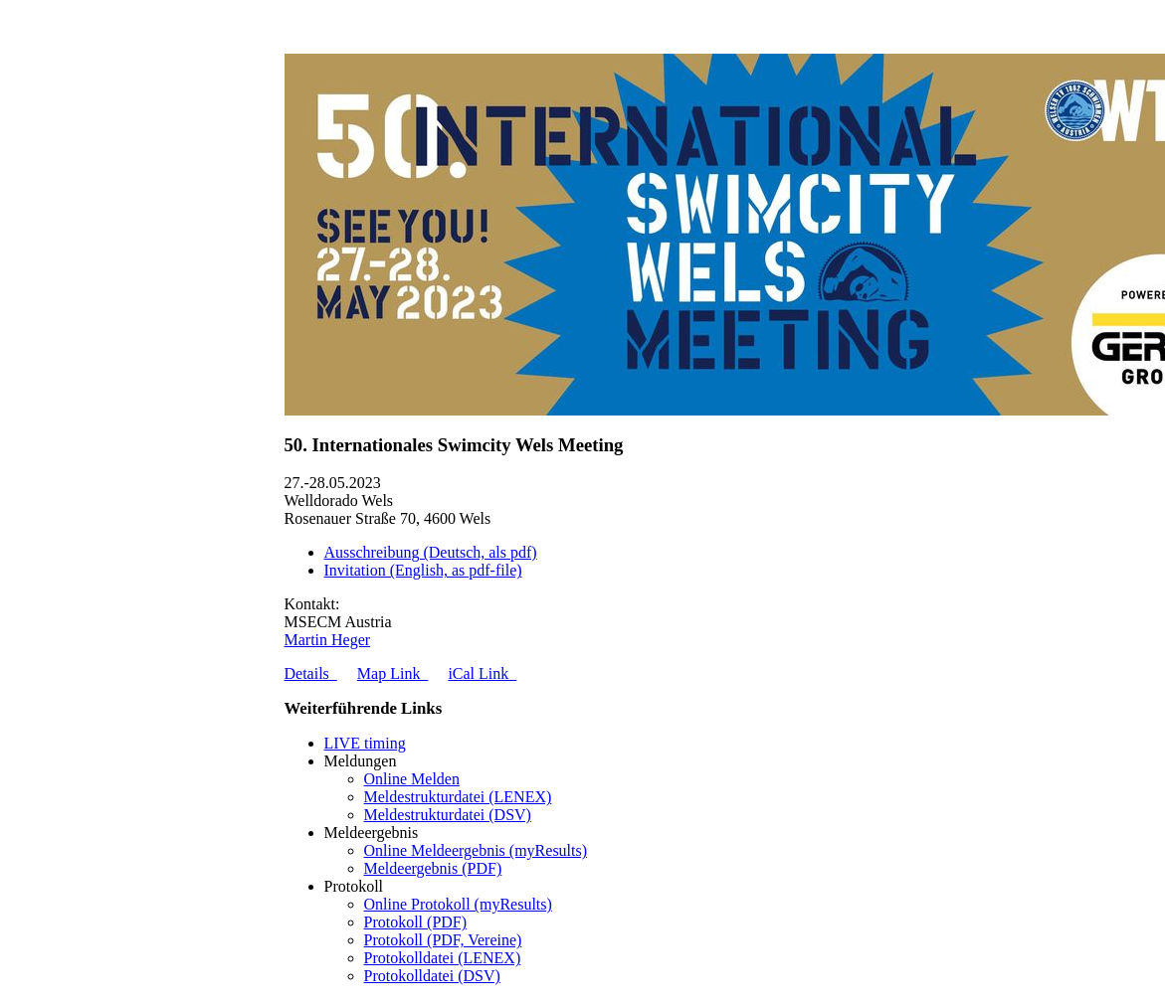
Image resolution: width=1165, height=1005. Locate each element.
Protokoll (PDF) (416, 922)
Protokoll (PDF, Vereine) (443, 939)
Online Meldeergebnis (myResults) (476, 850)
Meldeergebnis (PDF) (433, 868)
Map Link (393, 673)
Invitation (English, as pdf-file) (423, 570)
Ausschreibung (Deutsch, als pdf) (430, 552)
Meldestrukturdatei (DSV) (447, 814)
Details (311, 673)
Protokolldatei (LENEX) (442, 957)
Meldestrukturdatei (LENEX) (458, 796)
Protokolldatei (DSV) (432, 975)
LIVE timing (365, 743)
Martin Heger (328, 639)
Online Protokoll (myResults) (458, 904)
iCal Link (482, 673)
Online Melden (412, 778)
